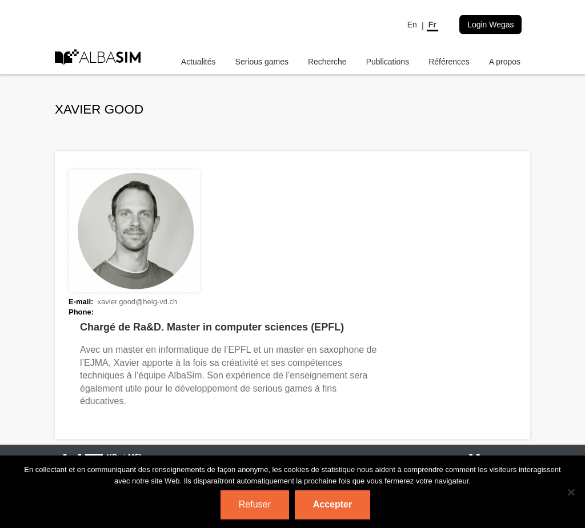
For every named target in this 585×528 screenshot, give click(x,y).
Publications (388, 61)
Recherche (327, 61)
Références (449, 61)
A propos (504, 61)
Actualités (198, 61)
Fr (432, 24)
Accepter (332, 504)
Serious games (262, 61)
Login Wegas (490, 24)
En (412, 24)
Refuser (255, 504)
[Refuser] (570, 492)
